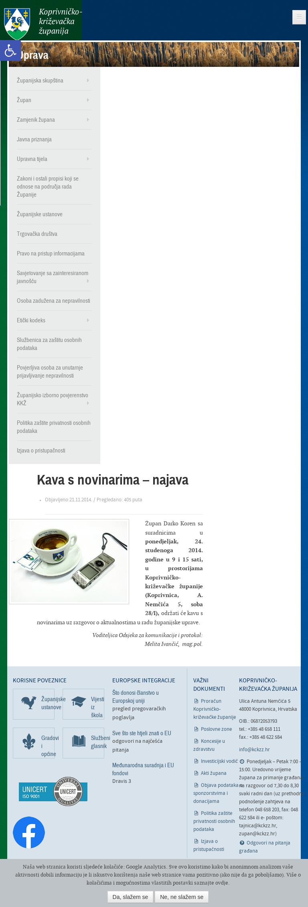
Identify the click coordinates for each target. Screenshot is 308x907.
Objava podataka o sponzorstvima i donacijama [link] (218, 793)
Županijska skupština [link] (40, 80)
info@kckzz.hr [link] (254, 749)
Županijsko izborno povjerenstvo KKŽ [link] (52, 399)
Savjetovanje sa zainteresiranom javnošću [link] (52, 277)
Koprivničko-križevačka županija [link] (43, 24)
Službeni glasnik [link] (97, 742)
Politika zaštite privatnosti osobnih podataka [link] (54, 427)
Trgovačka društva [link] (37, 234)
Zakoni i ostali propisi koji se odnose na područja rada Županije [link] (48, 187)
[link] (10, 50)
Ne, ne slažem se (181, 897)
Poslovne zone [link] (216, 729)
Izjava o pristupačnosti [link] (41, 450)
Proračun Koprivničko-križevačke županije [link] (214, 709)
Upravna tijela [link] (32, 159)
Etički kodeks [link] (31, 320)
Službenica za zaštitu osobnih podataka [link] (49, 344)
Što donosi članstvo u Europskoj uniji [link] (135, 697)
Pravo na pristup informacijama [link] (51, 253)
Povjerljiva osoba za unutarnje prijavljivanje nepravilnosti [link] (50, 372)
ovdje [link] (221, 882)
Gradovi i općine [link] (48, 746)
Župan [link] (24, 100)
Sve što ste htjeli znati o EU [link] (141, 733)
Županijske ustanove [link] (40, 214)
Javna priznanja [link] (34, 139)
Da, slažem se (130, 897)
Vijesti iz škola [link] (97, 707)
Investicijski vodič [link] (219, 761)
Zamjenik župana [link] (36, 120)
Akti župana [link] (214, 773)
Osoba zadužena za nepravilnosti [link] (53, 301)
